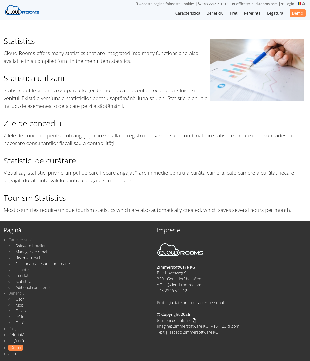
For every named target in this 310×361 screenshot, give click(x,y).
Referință (252, 13)
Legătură (275, 13)
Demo (297, 13)
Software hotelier (31, 246)
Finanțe (22, 269)
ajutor (13, 353)
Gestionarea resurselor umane (43, 263)
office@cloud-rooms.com (255, 3)
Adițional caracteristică (36, 287)
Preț (234, 13)
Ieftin (20, 317)
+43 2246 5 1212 (213, 3)
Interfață (23, 275)
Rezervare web (29, 257)
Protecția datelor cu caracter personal (190, 302)
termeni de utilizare (176, 320)
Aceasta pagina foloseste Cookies (165, 3)
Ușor (20, 299)
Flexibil (22, 311)
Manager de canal (31, 251)
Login (287, 3)
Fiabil (20, 322)
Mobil (20, 305)
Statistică (23, 281)
